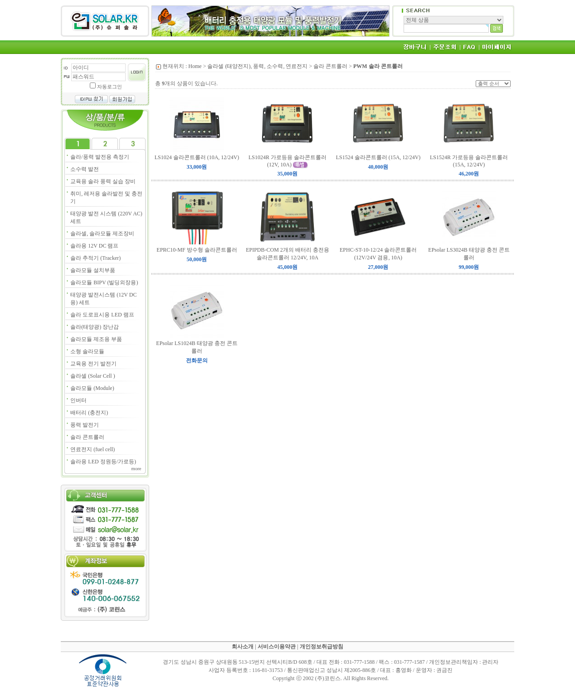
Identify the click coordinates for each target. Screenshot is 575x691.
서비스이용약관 (277, 646)
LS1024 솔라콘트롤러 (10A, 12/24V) (197, 157)
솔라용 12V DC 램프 (94, 246)
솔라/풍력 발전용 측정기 (99, 157)
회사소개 (242, 646)
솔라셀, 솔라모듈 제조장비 (102, 233)
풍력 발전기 (84, 425)
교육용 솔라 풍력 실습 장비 (103, 181)
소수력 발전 (84, 169)
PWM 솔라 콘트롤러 (378, 66)
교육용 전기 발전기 (93, 363)
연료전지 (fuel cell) (92, 449)
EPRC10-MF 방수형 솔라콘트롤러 (196, 250)
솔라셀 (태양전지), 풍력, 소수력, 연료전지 (257, 66)
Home (194, 66)
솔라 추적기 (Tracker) (95, 258)
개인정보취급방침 (321, 646)
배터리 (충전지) (89, 412)
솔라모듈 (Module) (92, 388)
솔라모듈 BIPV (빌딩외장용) (104, 282)
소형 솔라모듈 (87, 351)
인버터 (78, 400)
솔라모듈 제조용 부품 (96, 339)
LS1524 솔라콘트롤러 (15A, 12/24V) (378, 157)
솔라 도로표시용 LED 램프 (102, 314)
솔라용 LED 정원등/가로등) (103, 461)
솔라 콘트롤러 (87, 437)
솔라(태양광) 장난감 (94, 327)
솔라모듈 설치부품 (92, 270)
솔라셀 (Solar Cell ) (92, 376)
